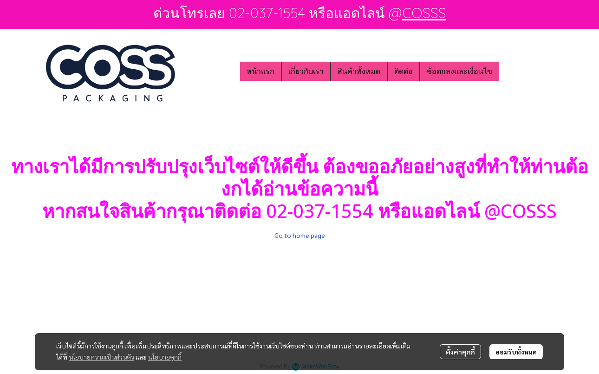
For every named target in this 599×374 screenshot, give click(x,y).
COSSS (424, 13)
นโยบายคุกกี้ (165, 357)
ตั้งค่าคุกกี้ (460, 352)
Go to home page (299, 235)
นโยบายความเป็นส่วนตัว (101, 357)
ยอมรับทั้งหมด (516, 352)
